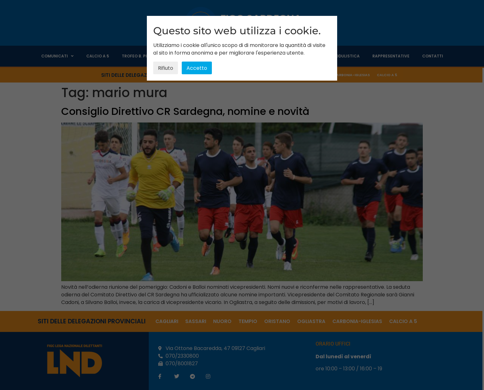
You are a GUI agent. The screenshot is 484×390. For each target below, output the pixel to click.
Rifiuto (165, 68)
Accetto (196, 68)
